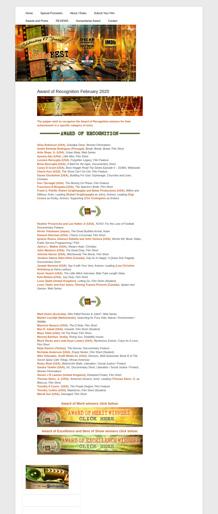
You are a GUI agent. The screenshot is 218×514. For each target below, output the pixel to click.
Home (29, 13)
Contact (112, 20)
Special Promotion (51, 13)
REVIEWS (62, 20)
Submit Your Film (104, 13)
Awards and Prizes (37, 20)
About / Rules (78, 13)
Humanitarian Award (88, 20)
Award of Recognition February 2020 (73, 91)
